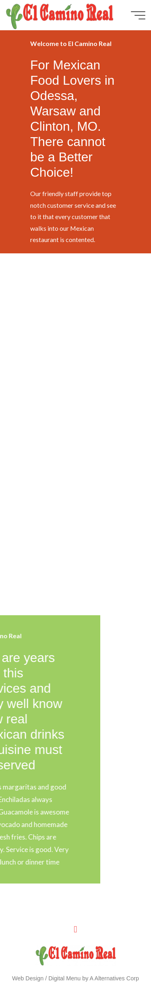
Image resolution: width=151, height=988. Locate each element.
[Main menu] (138, 15)
